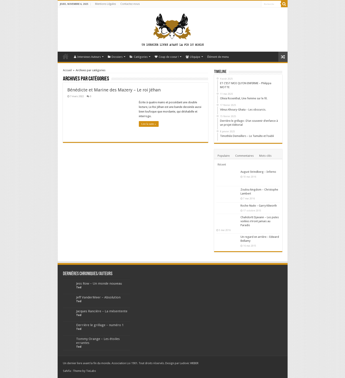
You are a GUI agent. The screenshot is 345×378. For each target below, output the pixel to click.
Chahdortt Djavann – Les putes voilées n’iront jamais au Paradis (259, 221)
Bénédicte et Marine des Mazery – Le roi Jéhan (114, 90)
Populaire (224, 155)
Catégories (139, 56)
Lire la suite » (148, 123)
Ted (78, 287)
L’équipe (193, 56)
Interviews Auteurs (87, 56)
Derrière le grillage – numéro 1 (100, 325)
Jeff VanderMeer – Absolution (98, 297)
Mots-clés (265, 155)
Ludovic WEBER (189, 363)
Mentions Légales (105, 3)
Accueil (65, 56)
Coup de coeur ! (167, 56)
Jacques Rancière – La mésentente (101, 311)
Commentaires (244, 155)
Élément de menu (218, 56)
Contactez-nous (130, 3)
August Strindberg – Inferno (258, 171)
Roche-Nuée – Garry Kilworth (258, 205)
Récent (222, 164)
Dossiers (115, 56)
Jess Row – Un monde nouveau (99, 283)
